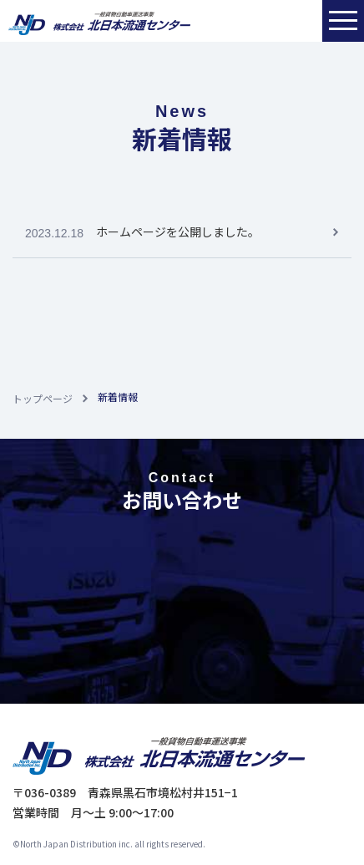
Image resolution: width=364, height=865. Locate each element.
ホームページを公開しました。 (178, 232)
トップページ (43, 398)
